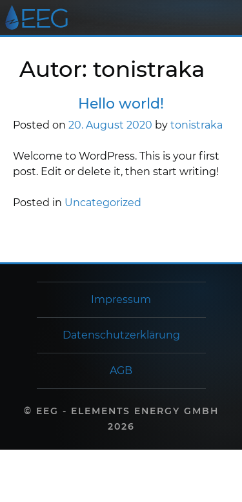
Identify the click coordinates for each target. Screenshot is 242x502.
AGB (121, 370)
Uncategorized (103, 202)
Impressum (121, 299)
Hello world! (121, 103)
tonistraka (196, 125)
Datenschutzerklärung (121, 335)
